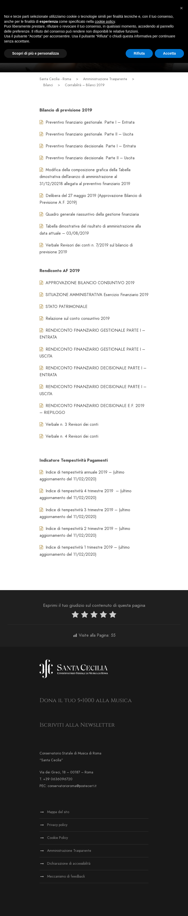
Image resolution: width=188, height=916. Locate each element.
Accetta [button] (169, 53)
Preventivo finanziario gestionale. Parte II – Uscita (86, 134)
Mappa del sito (58, 812)
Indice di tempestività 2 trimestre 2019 (76, 528)
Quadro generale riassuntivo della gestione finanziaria (89, 214)
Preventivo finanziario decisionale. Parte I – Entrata (88, 146)
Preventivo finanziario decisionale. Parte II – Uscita (87, 158)
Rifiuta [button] (139, 53)
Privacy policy (57, 824)
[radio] (75, 615)
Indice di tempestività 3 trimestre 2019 (76, 510)
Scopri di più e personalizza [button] (35, 53)
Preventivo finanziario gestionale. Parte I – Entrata (87, 122)
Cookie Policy (57, 837)
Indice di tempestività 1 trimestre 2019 (76, 547)
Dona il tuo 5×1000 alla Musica (86, 700)
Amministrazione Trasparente (69, 850)
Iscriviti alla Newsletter (77, 725)
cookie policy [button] (105, 21)
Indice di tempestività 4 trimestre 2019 (76, 491)
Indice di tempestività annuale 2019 (73, 472)
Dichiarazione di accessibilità (68, 863)
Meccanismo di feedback (66, 876)
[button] (181, 8)
